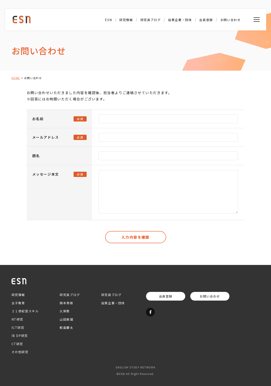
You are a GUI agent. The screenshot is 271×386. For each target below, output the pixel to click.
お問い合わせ (230, 20)
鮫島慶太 (66, 327)
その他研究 (20, 352)
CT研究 (17, 344)
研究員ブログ (150, 20)
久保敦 (65, 311)
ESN (108, 20)
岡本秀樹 (66, 303)
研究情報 (126, 20)
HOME (16, 78)
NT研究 (17, 319)
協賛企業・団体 (180, 20)
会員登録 (206, 20)
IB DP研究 (20, 335)
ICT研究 (18, 327)
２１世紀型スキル (25, 311)
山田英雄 (66, 319)
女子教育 (18, 303)
